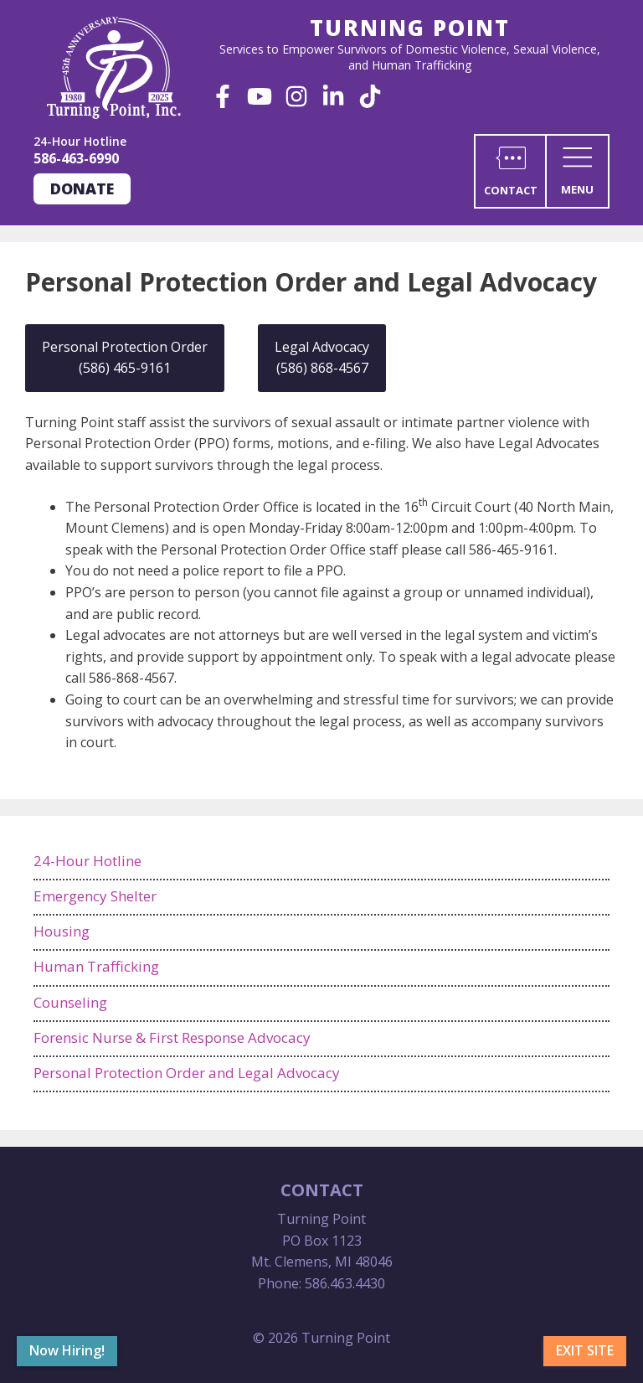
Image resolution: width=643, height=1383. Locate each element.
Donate (82, 188)
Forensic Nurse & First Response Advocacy (172, 1037)
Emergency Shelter (95, 896)
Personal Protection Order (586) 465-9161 (125, 358)
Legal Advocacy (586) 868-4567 (322, 358)
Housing (61, 931)
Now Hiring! (67, 1350)
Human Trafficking (96, 966)
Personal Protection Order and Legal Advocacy (186, 1072)
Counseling (70, 1002)
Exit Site (585, 1350)
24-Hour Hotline (87, 860)
